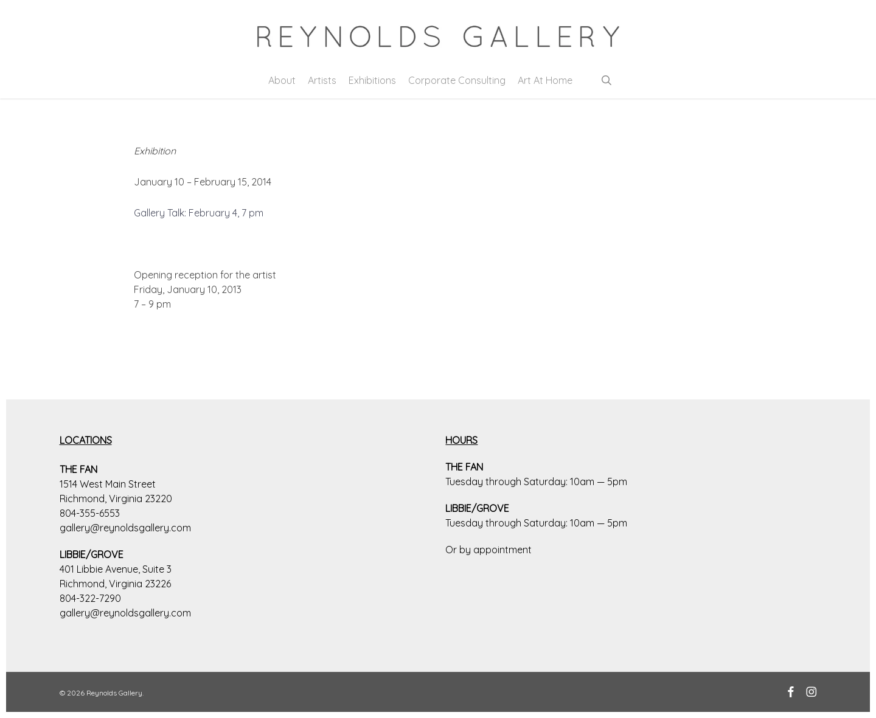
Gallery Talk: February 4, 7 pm (198, 213)
